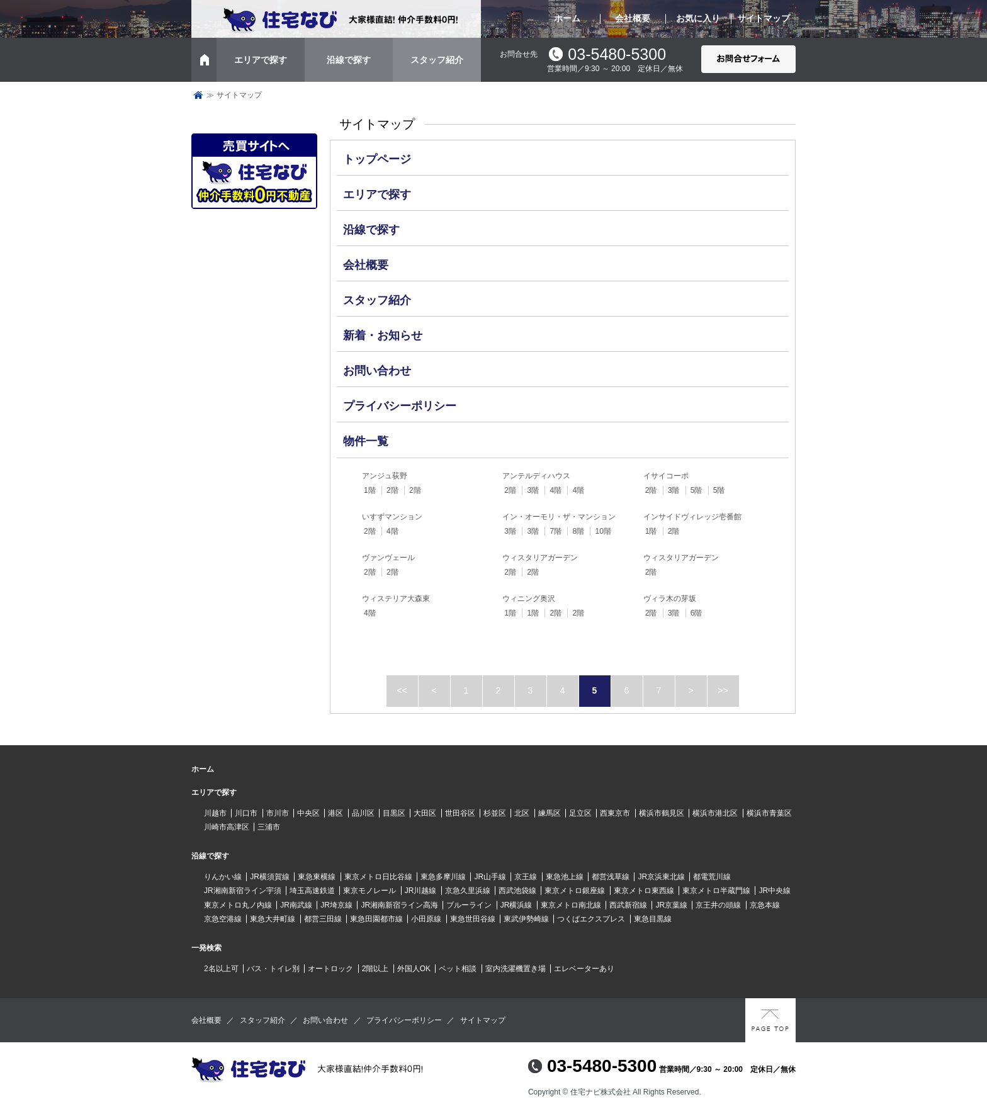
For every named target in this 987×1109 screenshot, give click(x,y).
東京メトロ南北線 (571, 905)
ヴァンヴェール (388, 557)
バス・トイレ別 (273, 968)
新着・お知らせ (382, 335)
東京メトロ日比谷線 (378, 876)
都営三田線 (323, 919)
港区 (335, 813)
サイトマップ (763, 18)
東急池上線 (565, 876)
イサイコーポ (666, 475)
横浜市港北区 (715, 813)
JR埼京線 (336, 905)
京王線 (525, 876)
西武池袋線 (517, 890)
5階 (696, 490)
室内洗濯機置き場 (515, 968)
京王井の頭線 (718, 905)
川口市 (246, 813)
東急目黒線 (653, 919)
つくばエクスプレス (591, 919)
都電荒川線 (712, 876)
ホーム (567, 18)
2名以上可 (221, 968)
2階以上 (375, 968)
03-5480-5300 (617, 54)
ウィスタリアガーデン (540, 557)
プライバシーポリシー (399, 406)
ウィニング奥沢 (528, 598)
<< (402, 690)
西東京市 (615, 813)
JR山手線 (490, 876)
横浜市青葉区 (769, 813)
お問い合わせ (377, 370)
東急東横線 (317, 876)
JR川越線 (421, 890)
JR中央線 (775, 890)
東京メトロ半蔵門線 (716, 890)
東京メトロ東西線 (644, 890)
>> (723, 690)
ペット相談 (458, 968)
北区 (521, 813)
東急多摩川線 (443, 876)
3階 (533, 490)
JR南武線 (296, 905)
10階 (603, 531)
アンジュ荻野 (384, 475)
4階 (555, 490)
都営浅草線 (610, 876)
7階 (555, 531)
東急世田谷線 (472, 919)
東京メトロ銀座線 (574, 890)
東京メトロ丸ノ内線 (238, 905)
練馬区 (549, 813)
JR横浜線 (516, 905)
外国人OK (414, 968)
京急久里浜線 (467, 890)
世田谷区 (460, 813)
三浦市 (268, 827)
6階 (696, 613)
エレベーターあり (584, 968)
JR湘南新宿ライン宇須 (242, 890)
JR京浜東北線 (661, 876)
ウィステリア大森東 (396, 598)
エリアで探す (260, 60)
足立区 (580, 813)
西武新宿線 (628, 905)
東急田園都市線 (376, 919)
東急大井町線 (272, 919)
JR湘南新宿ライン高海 (399, 905)
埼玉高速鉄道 (312, 890)
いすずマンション (392, 516)
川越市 (215, 813)
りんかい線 (223, 876)
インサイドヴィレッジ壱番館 (692, 516)
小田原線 (426, 919)
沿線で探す (349, 60)
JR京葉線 (671, 905)
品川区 (363, 813)
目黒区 (394, 813)
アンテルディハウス (536, 475)
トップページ (198, 95)
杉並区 (494, 813)
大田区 (425, 813)
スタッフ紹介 (436, 60)
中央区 (308, 813)
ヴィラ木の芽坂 (669, 598)
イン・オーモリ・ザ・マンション (559, 516)
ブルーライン (469, 905)
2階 (392, 490)
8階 (578, 531)
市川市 (277, 813)
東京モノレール (369, 890)
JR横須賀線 (270, 876)
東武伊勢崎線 (526, 919)
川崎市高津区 (226, 827)
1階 (370, 490)
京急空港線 (223, 919)
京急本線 (765, 905)
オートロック (330, 968)
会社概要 (632, 18)
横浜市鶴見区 (661, 813)
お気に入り (698, 18)
